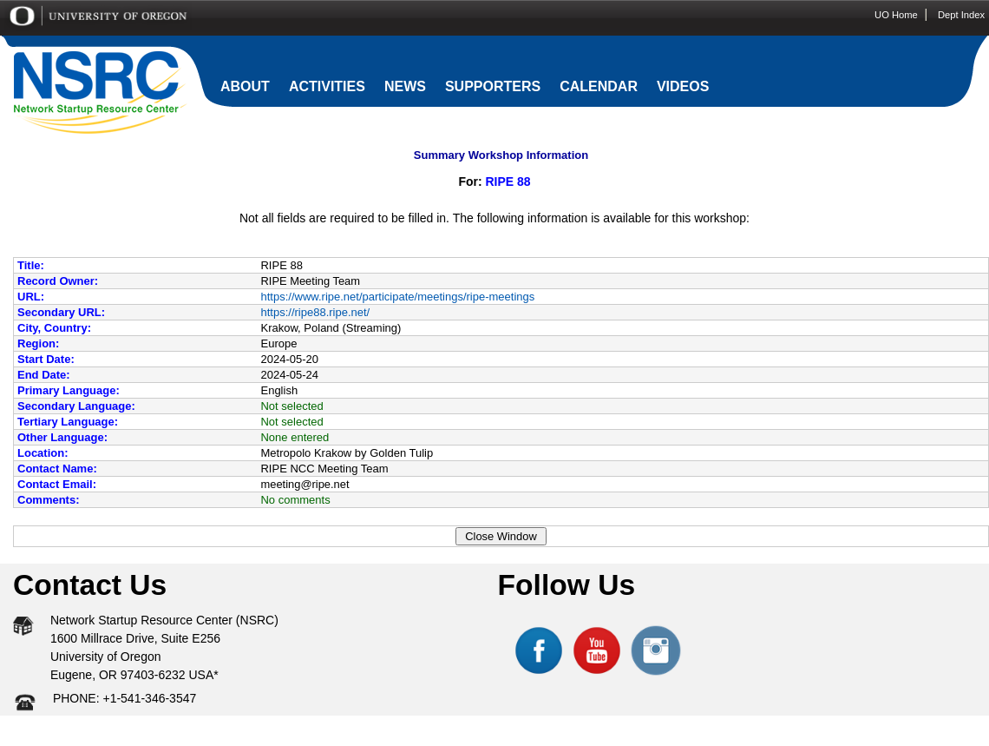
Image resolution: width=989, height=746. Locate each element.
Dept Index (961, 15)
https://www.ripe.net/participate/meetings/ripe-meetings (397, 296)
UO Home (896, 15)
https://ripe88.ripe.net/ (315, 312)
